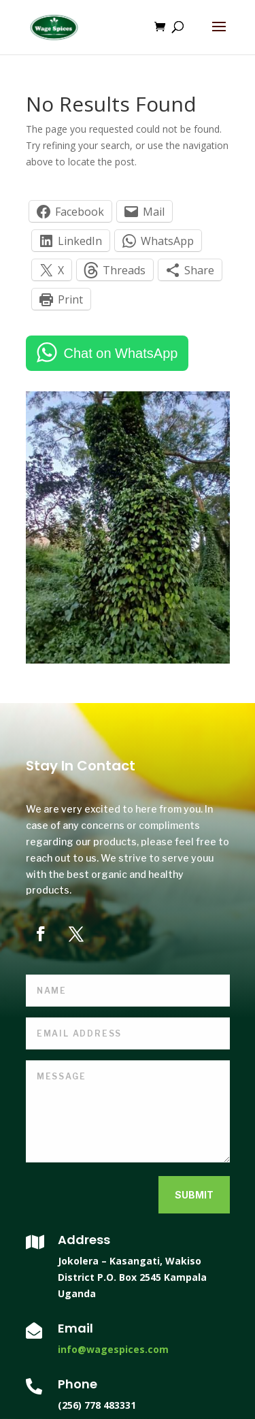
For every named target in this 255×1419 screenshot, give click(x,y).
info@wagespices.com (113, 1349)
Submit (194, 1195)
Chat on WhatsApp (121, 353)
